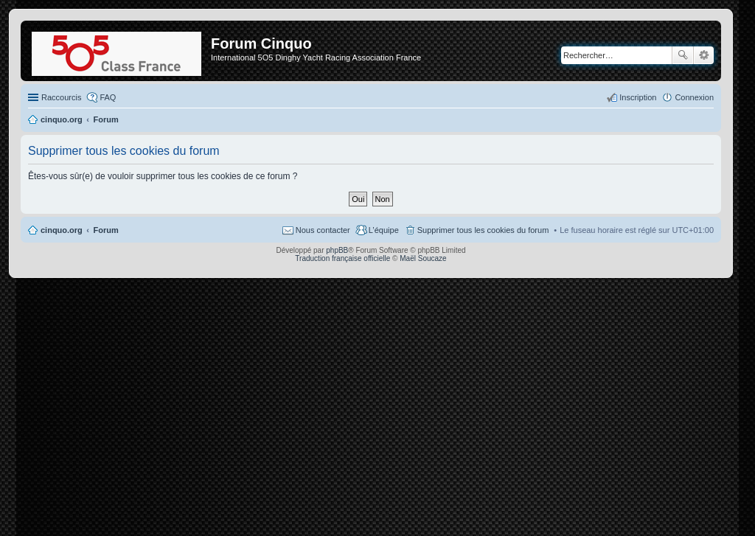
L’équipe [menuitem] (384, 230)
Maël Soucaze (423, 258)
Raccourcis (61, 97)
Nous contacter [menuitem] (323, 230)
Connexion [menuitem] (694, 97)
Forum (106, 230)
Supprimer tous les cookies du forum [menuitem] (483, 230)
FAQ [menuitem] (108, 97)
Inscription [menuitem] (637, 97)
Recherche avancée (704, 55)
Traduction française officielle (342, 258)
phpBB (337, 250)
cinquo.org (62, 230)
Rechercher (683, 55)
